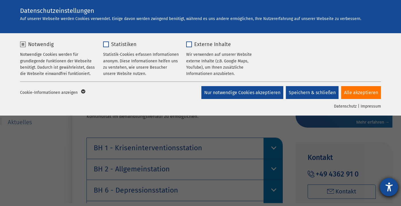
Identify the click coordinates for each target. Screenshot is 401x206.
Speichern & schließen (311, 92)
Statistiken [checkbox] (124, 44)
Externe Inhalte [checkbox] (212, 44)
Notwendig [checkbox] (41, 44)
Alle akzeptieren (361, 92)
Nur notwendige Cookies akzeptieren (242, 92)
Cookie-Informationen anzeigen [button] (52, 93)
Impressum (371, 106)
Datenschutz (345, 106)
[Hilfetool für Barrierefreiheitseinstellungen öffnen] (389, 187)
